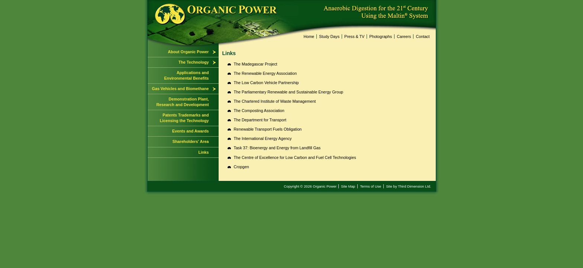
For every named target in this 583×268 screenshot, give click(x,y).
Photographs (380, 36)
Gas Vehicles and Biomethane (180, 88)
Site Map (348, 186)
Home (308, 36)
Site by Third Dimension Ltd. (408, 186)
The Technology (193, 62)
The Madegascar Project (255, 64)
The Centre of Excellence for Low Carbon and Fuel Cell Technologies (295, 157)
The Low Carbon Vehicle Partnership (266, 82)
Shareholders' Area (191, 141)
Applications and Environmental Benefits (186, 75)
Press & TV (354, 36)
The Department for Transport (260, 120)
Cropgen (241, 167)
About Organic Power (188, 52)
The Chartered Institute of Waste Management (275, 101)
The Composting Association (259, 110)
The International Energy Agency (263, 138)
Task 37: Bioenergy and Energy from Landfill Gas (277, 148)
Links (203, 152)
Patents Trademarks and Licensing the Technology (184, 118)
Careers (404, 36)
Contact (422, 36)
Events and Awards (190, 131)
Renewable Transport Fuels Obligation (268, 129)
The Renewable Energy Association (265, 73)
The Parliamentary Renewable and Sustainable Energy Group (289, 92)
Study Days (329, 36)
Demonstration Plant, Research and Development (183, 102)
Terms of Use (370, 186)
